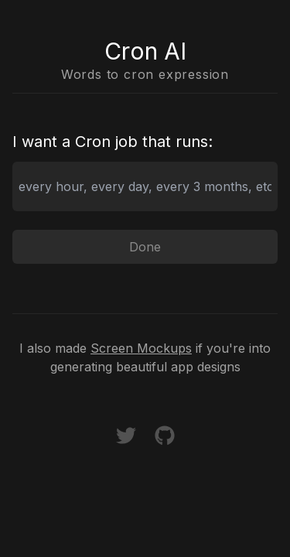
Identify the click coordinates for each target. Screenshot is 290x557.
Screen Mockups (141, 348)
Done (145, 247)
